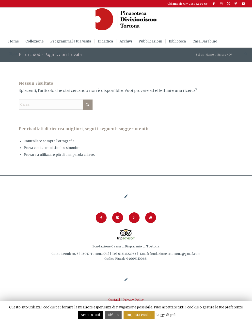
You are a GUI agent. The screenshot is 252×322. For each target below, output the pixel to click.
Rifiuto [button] (113, 315)
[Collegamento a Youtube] (243, 3)
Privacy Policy (133, 300)
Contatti (114, 300)
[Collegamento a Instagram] (221, 3)
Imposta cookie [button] (139, 315)
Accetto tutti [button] (90, 315)
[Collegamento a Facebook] (213, 3)
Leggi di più (165, 315)
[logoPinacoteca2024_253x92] (126, 21)
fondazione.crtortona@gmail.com (175, 254)
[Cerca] (244, 53)
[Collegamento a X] (228, 3)
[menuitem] (13, 41)
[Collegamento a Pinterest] (235, 3)
